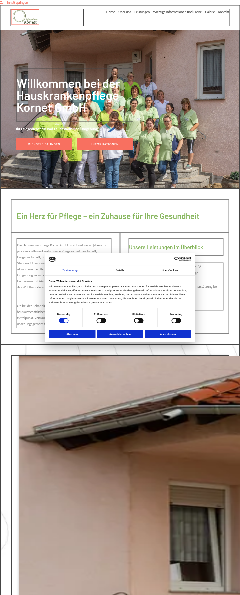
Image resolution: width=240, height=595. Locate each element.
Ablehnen (72, 334)
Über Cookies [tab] (170, 270)
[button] (44, 144)
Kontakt (223, 12)
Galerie (210, 12)
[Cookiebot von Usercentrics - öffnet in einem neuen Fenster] (176, 259)
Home (110, 12)
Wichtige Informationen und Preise (177, 12)
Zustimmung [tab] (70, 270)
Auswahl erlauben (120, 334)
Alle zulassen (168, 334)
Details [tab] (120, 270)
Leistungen (142, 12)
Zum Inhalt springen (14, 2)
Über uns (124, 12)
